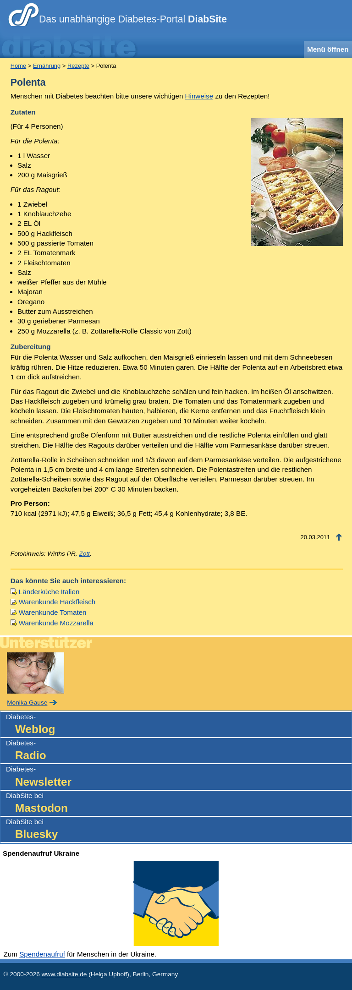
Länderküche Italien (49, 592)
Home (18, 65)
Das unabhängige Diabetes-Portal (133, 19)
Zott (84, 553)
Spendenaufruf (42, 954)
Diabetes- (179, 725)
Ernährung (46, 65)
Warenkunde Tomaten (53, 612)
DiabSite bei (179, 804)
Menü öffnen (327, 49)
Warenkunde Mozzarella (56, 623)
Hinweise (199, 96)
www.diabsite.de (64, 974)
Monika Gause (27, 702)
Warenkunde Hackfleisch (57, 602)
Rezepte (78, 65)
